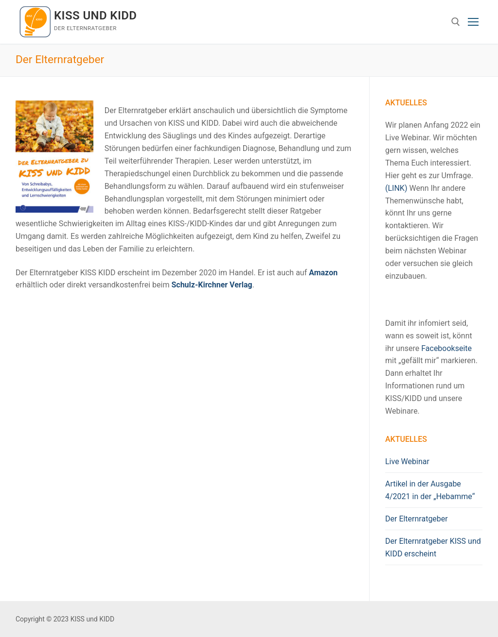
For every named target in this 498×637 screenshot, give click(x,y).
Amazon (323, 272)
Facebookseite (446, 348)
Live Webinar (407, 461)
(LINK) (396, 188)
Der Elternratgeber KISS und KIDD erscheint (433, 547)
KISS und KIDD (95, 15)
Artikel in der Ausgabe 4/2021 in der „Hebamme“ (430, 490)
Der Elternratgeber (416, 518)
